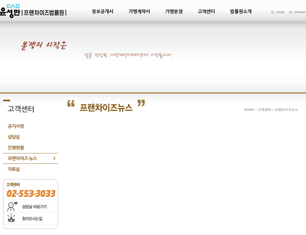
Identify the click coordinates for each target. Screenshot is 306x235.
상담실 (14, 137)
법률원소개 (241, 11)
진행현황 (16, 147)
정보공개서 (102, 11)
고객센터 (206, 11)
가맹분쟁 (173, 11)
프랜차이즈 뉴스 (22, 158)
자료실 (14, 169)
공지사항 (16, 126)
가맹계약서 (139, 11)
